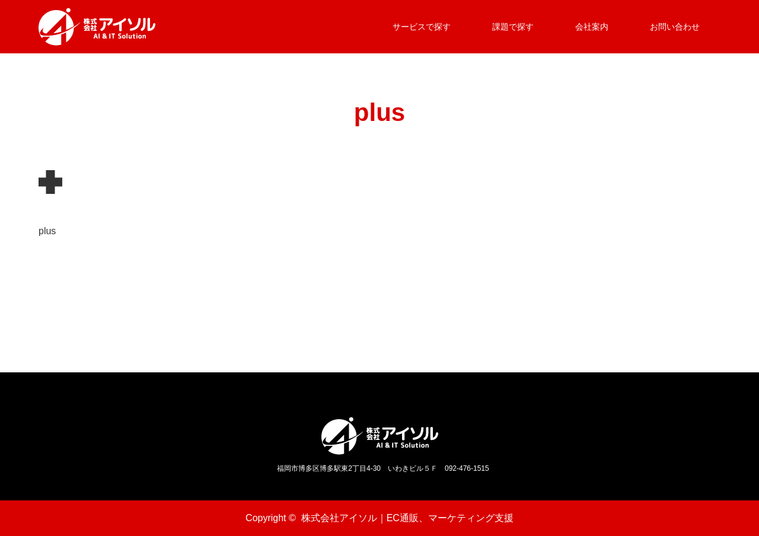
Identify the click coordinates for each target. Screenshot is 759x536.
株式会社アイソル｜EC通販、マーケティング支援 (407, 518)
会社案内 (591, 26)
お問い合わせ (675, 26)
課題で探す (513, 26)
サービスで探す (422, 26)
